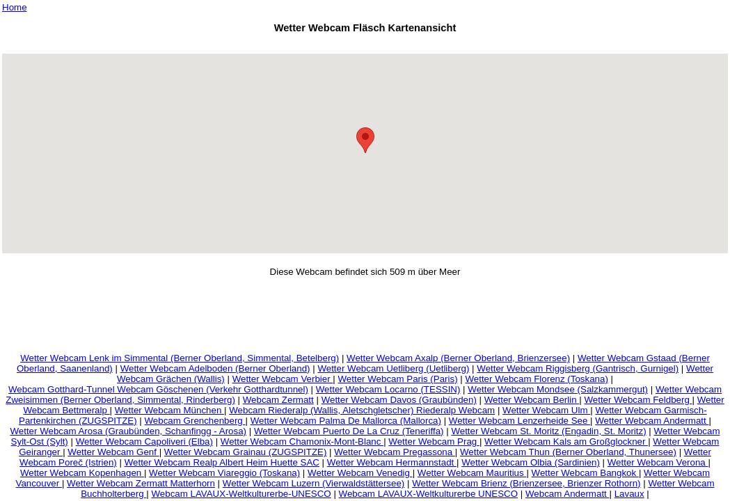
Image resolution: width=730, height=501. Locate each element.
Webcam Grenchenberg (195, 420)
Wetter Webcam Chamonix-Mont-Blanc (302, 441)
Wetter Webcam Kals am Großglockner (566, 441)
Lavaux (629, 493)
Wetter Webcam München (169, 410)
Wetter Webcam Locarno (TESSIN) (388, 389)
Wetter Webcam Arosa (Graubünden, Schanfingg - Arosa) (128, 431)
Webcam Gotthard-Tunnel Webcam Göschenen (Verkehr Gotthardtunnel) (158, 389)
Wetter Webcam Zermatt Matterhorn (141, 483)
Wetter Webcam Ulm (546, 410)
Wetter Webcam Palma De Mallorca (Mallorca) (346, 420)
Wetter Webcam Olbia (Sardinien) (530, 462)
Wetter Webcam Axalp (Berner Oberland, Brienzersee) (458, 358)
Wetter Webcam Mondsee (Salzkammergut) (558, 389)
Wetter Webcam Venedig (360, 473)
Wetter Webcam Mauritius (472, 473)
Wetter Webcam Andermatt (651, 420)
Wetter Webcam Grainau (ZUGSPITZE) (245, 452)
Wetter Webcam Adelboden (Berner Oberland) (215, 368)
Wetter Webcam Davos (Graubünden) (399, 400)
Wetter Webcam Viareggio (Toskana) (224, 473)
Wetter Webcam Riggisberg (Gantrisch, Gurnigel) (578, 368)
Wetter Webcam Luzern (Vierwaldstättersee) (314, 483)
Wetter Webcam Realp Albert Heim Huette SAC (222, 462)
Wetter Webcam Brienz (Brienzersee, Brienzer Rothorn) (526, 483)
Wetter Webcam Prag (433, 441)
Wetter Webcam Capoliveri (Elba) (144, 441)
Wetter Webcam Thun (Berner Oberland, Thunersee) (568, 452)
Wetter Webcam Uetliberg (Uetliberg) (393, 368)
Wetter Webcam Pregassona (394, 452)
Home (14, 7)
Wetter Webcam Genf (113, 452)
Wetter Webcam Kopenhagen (82, 473)
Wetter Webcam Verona (658, 462)
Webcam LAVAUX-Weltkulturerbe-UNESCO (241, 493)
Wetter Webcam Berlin (532, 400)
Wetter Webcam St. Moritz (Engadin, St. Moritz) (548, 431)
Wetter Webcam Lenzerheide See (519, 420)
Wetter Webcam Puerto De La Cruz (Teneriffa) (349, 431)
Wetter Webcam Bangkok (585, 473)
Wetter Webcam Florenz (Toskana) (536, 379)
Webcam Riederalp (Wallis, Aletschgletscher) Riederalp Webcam (362, 410)
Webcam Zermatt (278, 400)
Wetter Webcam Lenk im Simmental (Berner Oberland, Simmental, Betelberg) (179, 358)
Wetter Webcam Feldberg (638, 400)
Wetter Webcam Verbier (282, 379)
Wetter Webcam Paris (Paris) (398, 379)
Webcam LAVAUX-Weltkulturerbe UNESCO (428, 493)
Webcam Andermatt (567, 493)
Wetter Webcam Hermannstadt (392, 462)
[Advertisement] (365, 45)
